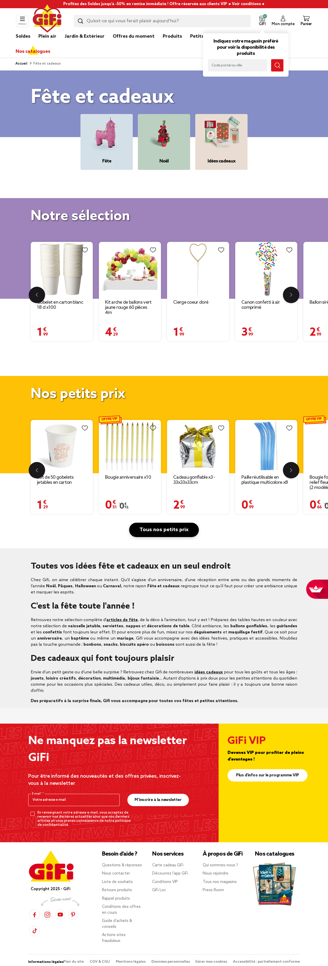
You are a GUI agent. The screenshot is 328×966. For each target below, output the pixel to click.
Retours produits (117, 890)
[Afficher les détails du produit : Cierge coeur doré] (198, 269)
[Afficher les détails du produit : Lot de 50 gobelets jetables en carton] (62, 446)
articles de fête (122, 620)
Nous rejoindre (215, 873)
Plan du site (74, 962)
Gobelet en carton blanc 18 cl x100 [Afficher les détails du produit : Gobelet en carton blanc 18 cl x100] (60, 305)
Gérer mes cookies (211, 962)
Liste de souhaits (117, 882)
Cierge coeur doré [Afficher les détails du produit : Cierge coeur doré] (190, 302)
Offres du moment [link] (134, 36)
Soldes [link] (23, 36)
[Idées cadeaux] (221, 142)
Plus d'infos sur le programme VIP (267, 775)
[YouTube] (60, 914)
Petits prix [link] (201, 36)
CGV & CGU (100, 962)
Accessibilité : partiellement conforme (266, 962)
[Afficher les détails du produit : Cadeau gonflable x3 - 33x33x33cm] (198, 446)
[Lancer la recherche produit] (80, 21)
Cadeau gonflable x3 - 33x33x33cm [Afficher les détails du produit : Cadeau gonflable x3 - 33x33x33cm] (194, 480)
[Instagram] (47, 914)
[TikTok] (34, 930)
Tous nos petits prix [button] (164, 530)
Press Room (213, 890)
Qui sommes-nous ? (220, 865)
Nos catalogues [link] (33, 51)
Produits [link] (172, 36)
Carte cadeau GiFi (167, 865)
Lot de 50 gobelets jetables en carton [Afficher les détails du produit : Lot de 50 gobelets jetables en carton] (55, 480)
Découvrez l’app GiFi (170, 873)
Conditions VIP (165, 882)
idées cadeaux (208, 672)
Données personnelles (170, 962)
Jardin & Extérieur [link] (85, 36)
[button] (262, 21)
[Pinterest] (73, 914)
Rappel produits (116, 898)
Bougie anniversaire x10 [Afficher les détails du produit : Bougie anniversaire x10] (128, 477)
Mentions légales (131, 962)
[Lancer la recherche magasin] (277, 65)
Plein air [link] (47, 36)
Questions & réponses (122, 865)
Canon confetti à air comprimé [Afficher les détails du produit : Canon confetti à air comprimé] (260, 305)
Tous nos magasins (220, 882)
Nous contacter (116, 873)
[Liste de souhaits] (85, 250)
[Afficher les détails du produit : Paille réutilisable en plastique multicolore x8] (266, 446)
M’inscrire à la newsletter (158, 799)
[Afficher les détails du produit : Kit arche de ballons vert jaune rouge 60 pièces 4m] (130, 269)
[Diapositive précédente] (37, 295)
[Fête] (106, 142)
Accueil (21, 64)
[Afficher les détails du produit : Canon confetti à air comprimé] (266, 269)
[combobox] (162, 21)
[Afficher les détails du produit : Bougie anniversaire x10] (130, 446)
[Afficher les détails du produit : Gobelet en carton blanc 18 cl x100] (62, 269)
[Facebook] (34, 914)
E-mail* (37, 794)
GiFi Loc (159, 890)
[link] (172, 44)
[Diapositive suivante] (291, 295)
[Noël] (164, 142)
